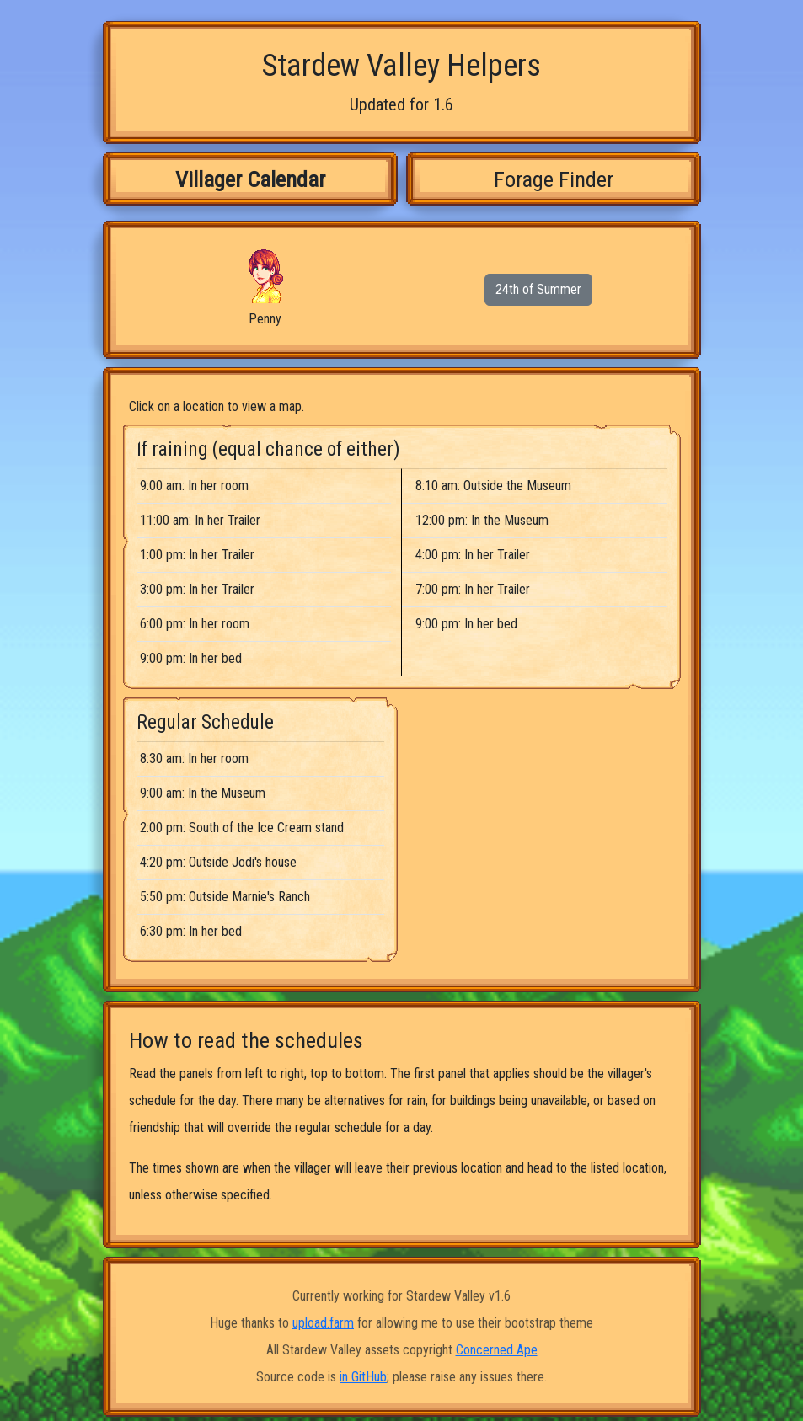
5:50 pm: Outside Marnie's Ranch (225, 897)
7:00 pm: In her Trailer (472, 589)
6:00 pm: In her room (194, 624)
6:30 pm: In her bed (191, 931)
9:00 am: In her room (194, 486)
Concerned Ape (497, 1350)
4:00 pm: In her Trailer (472, 555)
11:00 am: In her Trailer (200, 520)
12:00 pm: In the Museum (482, 520)
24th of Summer (538, 289)
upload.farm (323, 1323)
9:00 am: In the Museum (202, 793)
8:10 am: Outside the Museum (493, 486)
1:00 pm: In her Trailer (197, 555)
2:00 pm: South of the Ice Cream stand (242, 828)
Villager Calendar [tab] (250, 179)
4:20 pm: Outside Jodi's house (218, 862)
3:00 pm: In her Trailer (197, 589)
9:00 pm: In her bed (191, 658)
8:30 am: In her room (194, 759)
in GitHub (363, 1377)
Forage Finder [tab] (553, 179)
